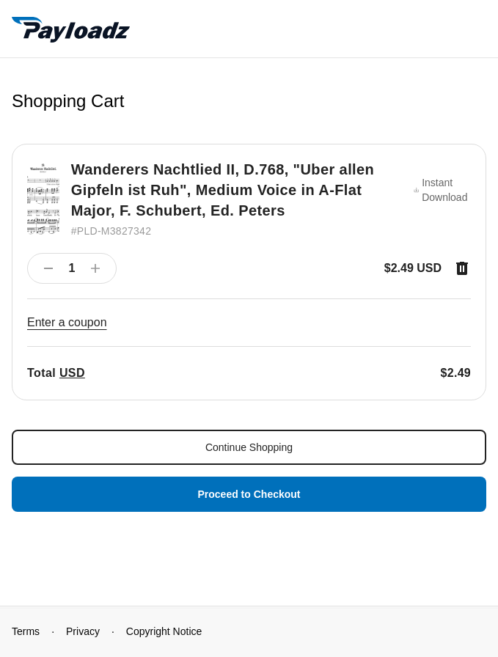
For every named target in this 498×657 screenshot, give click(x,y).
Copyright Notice (164, 631)
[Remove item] (462, 268)
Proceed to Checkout (248, 494)
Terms (26, 631)
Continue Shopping (249, 447)
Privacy (83, 631)
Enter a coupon (67, 322)
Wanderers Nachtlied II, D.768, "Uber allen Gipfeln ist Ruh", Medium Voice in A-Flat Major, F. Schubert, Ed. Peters (222, 190)
